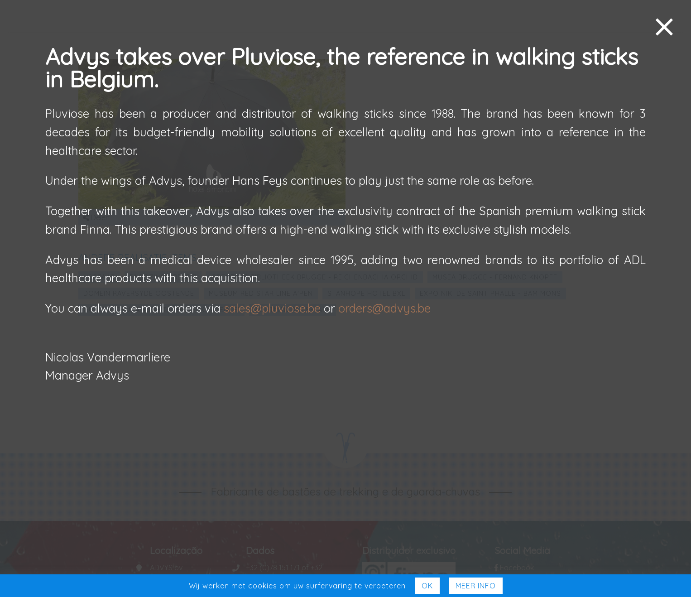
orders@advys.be (384, 308)
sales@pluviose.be (272, 308)
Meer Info (476, 585)
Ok (427, 585)
